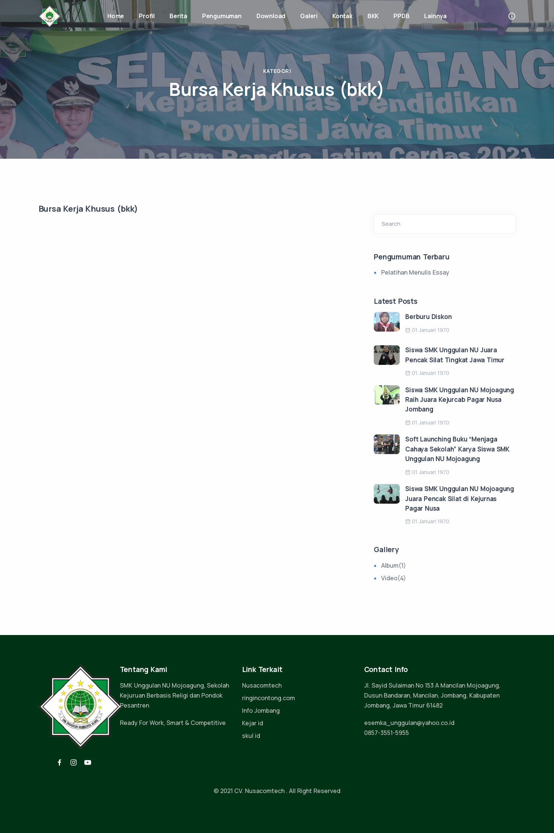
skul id (251, 736)
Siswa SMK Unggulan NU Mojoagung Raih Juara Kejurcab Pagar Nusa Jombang (459, 400)
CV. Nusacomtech (259, 791)
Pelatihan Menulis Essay (415, 272)
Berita (178, 16)
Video (393, 578)
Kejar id (252, 723)
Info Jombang (261, 710)
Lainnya (435, 16)
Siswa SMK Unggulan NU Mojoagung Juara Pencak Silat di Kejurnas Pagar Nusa (459, 498)
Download (270, 16)
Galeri (309, 16)
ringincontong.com (268, 698)
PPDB (401, 16)
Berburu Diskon (428, 316)
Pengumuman (222, 16)
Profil (147, 16)
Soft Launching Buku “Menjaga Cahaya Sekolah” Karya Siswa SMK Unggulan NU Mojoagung (457, 449)
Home (115, 16)
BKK (373, 16)
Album (393, 565)
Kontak (342, 16)
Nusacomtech (262, 685)
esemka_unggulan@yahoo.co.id (409, 723)
